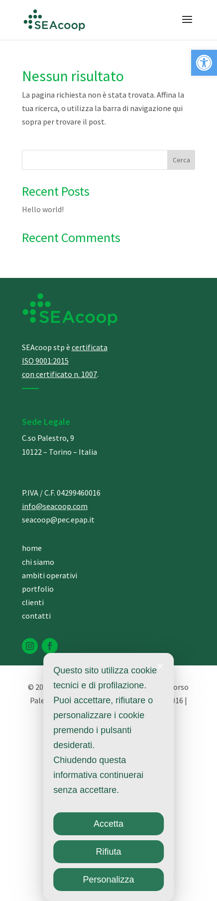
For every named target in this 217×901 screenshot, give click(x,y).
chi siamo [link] (38, 562)
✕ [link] (160, 666)
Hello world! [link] (43, 209)
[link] (204, 63)
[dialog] (108, 777)
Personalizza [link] (108, 880)
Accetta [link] (108, 824)
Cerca (181, 159)
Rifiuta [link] (108, 852)
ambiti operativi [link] (49, 575)
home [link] (32, 548)
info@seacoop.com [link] (55, 506)
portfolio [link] (38, 589)
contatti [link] (36, 616)
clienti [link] (33, 602)
